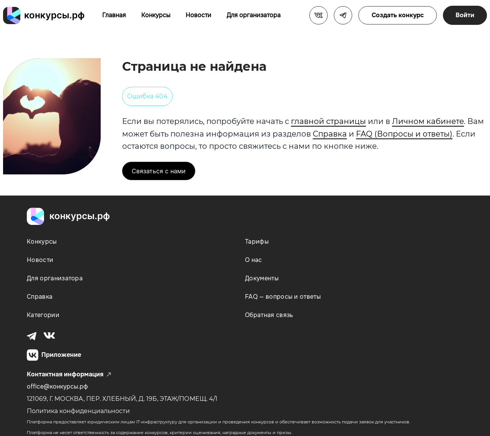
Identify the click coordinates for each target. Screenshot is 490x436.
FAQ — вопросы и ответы (283, 297)
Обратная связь (269, 315)
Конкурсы (155, 15)
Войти (465, 15)
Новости (198, 15)
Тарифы (257, 242)
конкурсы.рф (54, 15)
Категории (43, 315)
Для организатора (254, 15)
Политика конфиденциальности (78, 411)
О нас (253, 260)
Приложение (54, 355)
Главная (114, 15)
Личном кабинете (428, 121)
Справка (330, 133)
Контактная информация (69, 374)
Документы (262, 278)
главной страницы (328, 121)
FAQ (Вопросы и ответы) (404, 133)
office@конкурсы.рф (57, 386)
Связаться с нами (159, 171)
